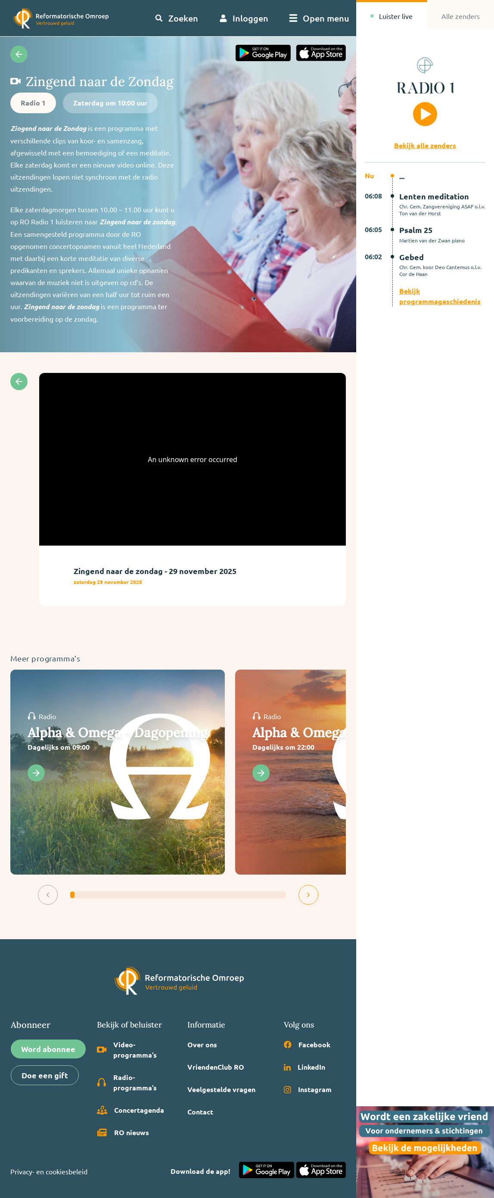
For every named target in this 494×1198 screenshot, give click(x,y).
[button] (48, 895)
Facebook (307, 1044)
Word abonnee (48, 1049)
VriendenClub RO (215, 1066)
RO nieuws (123, 1132)
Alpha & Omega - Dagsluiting (340, 732)
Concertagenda (130, 1110)
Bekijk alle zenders (425, 145)
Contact (200, 1111)
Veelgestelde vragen (221, 1089)
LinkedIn (304, 1066)
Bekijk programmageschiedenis (440, 296)
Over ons (202, 1044)
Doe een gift (45, 1075)
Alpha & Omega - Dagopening (118, 732)
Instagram (308, 1089)
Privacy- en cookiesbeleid (48, 1171)
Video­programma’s (127, 1049)
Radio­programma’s (127, 1082)
